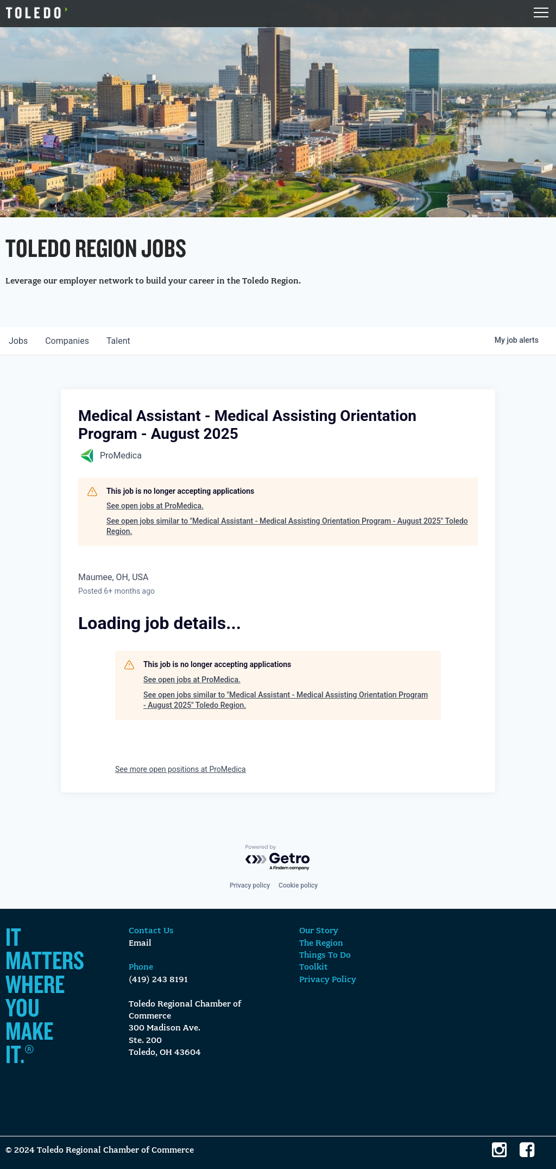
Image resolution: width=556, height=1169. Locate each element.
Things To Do (325, 955)
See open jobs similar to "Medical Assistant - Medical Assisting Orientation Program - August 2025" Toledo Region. (287, 526)
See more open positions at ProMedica (180, 769)
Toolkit (313, 967)
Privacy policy (250, 885)
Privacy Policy (327, 980)
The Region (321, 943)
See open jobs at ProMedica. (155, 505)
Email (140, 943)
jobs (18, 341)
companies (67, 341)
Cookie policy (298, 885)
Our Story (318, 931)
